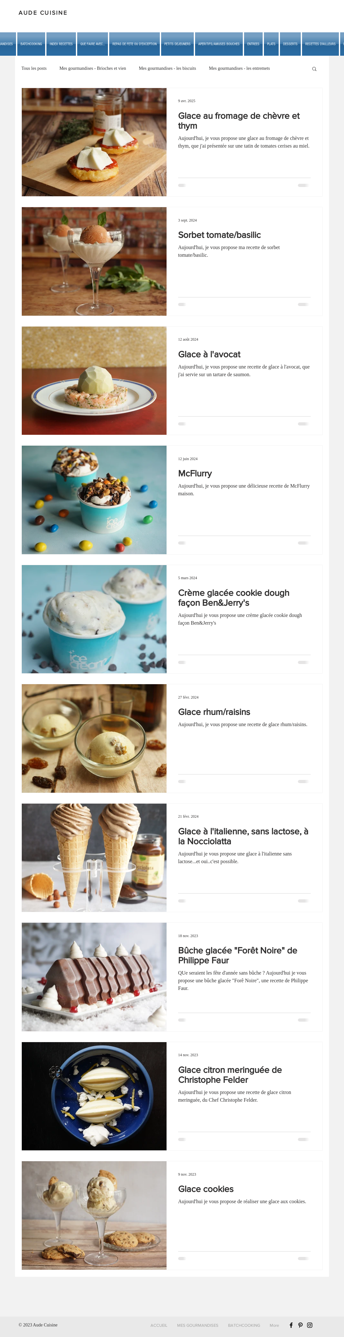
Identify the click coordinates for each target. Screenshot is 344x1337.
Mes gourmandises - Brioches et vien (92, 68)
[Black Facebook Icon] (291, 1325)
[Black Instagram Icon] (309, 1325)
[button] (93, 44)
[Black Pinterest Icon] (300, 1325)
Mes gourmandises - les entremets (239, 68)
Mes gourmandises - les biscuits (167, 68)
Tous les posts (33, 68)
